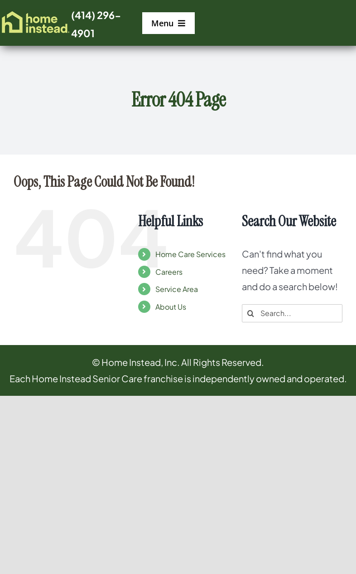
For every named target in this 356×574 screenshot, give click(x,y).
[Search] (251, 313)
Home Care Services (190, 254)
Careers (169, 272)
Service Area (176, 289)
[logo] (35, 13)
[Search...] (292, 313)
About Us (170, 306)
